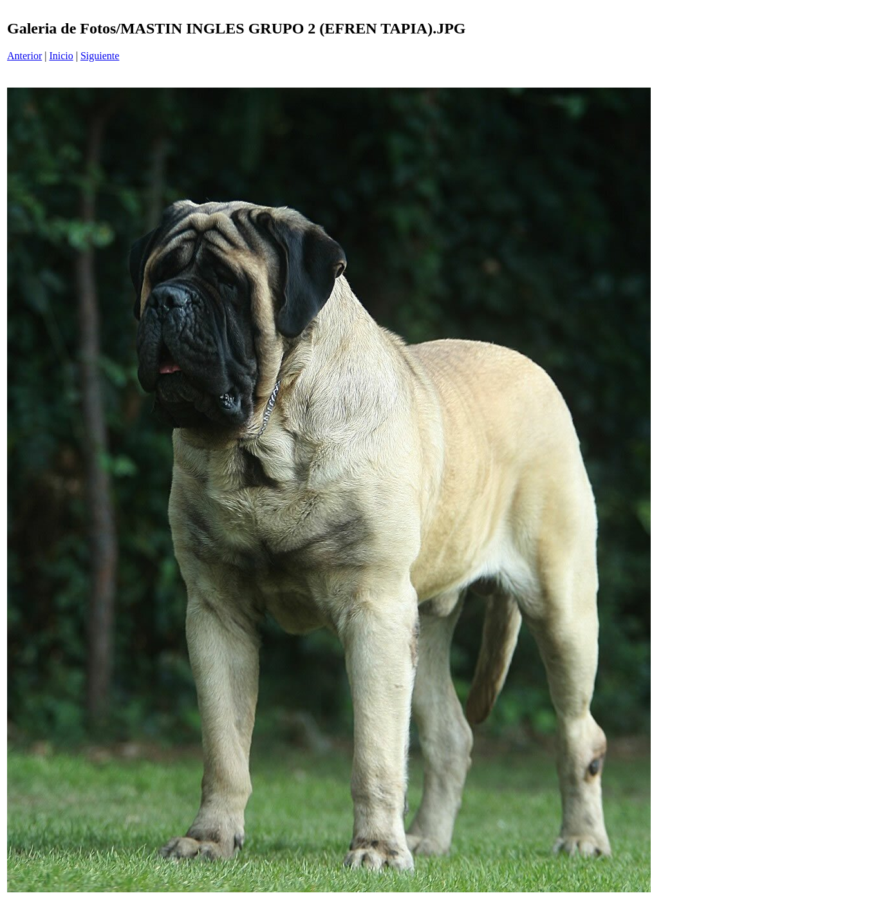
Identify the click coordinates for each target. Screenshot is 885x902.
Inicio (61, 55)
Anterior (24, 55)
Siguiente (99, 55)
